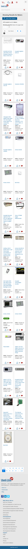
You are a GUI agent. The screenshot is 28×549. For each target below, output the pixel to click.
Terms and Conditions (8, 542)
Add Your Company (7, 502)
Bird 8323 (5, 445)
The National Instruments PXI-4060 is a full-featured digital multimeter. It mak (19, 415)
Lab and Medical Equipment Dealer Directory (13, 508)
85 (13, 468)
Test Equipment (6, 518)
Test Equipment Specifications (10, 526)
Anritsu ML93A (18, 149)
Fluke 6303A (6, 346)
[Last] (22, 471)
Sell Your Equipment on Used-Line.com (12, 504)
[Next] (18, 471)
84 (10, 468)
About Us (3, 487)
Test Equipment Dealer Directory (10, 506)
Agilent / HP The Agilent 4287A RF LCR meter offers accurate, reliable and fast (7, 382)
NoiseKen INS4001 (19, 84)
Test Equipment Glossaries (9, 531)
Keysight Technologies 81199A (18, 282)
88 (22, 468)
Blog (2, 491)
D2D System (6, 512)
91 (9, 470)
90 (6, 470)
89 (3, 470)
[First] (4, 468)
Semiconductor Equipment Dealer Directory (13, 510)
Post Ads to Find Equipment (9, 528)
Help (4, 536)
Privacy (4, 540)
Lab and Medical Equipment (9, 520)
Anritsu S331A (6, 182)
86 (16, 468)
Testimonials (4, 489)
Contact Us (5, 538)
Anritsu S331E (6, 313)
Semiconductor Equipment (9, 522)
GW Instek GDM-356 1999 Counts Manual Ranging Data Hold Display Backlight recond (7, 284)
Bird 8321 (17, 182)
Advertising (5, 514)
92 (12, 470)
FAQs (4, 534)
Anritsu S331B (18, 313)
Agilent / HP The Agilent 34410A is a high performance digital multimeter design (19, 349)
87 (19, 468)
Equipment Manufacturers (9, 524)
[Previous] (7, 468)
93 (15, 470)
